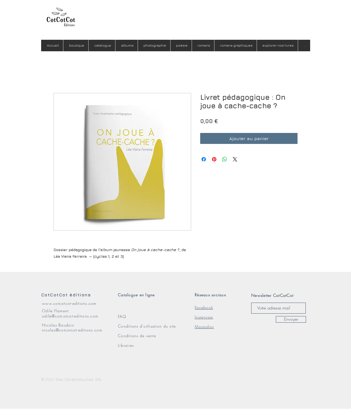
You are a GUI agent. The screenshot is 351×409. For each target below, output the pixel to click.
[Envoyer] (291, 319)
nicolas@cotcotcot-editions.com (72, 330)
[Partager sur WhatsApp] (224, 159)
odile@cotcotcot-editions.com (70, 316)
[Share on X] (235, 159)
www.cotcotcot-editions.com (69, 303)
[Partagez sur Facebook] (203, 159)
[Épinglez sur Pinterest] (214, 159)
